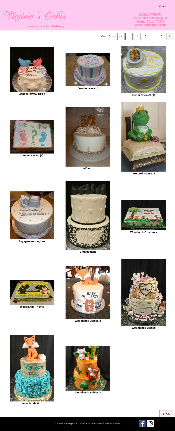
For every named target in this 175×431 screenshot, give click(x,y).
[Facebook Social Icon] (142, 423)
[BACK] (166, 413)
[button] (108, 36)
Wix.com (115, 423)
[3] (145, 36)
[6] (169, 36)
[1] (128, 36)
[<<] (120, 36)
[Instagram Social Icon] (150, 423)
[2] (137, 36)
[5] (161, 36)
